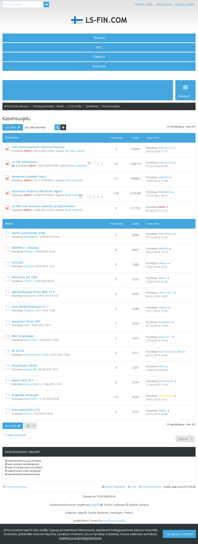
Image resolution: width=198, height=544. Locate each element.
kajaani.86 (30, 369)
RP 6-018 (18, 351)
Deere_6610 (165, 292)
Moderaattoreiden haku (29, 176)
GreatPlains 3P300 (24, 365)
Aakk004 (163, 177)
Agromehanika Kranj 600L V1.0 (33, 292)
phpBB (96, 505)
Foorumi (99, 66)
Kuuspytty (30, 295)
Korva (27, 413)
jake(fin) (163, 248)
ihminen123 (165, 148)
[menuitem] (150, 487)
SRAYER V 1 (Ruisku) (25, 248)
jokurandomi (31, 384)
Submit (46, 4)
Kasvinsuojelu (16, 118)
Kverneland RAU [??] (26, 410)
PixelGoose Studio (113, 520)
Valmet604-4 (166, 233)
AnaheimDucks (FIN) (36, 354)
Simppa (28, 266)
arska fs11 (164, 337)
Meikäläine (30, 237)
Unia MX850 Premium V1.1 (30, 307)
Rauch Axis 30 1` (23, 380)
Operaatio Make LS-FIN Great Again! (37, 191)
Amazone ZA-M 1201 (26, 321)
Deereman (30, 340)
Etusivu (99, 38)
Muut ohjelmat (78, 165)
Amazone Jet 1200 (24, 277)
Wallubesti (164, 192)
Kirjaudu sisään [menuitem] (185, 4)
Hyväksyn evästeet (179, 534)
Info (99, 47)
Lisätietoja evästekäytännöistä (80, 538)
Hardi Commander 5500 (28, 233)
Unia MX (17, 262)
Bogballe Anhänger (25, 395)
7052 (26, 325)
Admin (28, 151)
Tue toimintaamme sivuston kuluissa (38, 147)
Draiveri (28, 251)
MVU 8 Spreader (23, 336)
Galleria (99, 56)
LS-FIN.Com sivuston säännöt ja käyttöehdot (43, 206)
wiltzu (161, 366)
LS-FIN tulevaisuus (24, 162)
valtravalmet (165, 396)
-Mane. (28, 281)
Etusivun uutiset (74, 151)
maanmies (164, 322)
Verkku (162, 410)
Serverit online (144, 4)
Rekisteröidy (164, 4)
